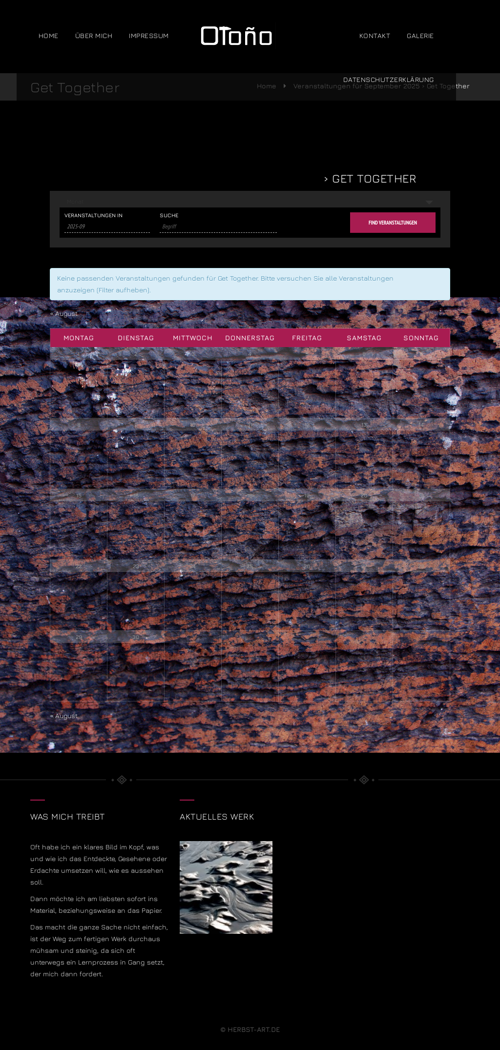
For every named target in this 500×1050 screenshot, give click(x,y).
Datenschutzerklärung (402, 80)
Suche (169, 215)
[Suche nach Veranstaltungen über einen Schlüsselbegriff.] (218, 226)
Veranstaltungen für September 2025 (202, 178)
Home (62, 36)
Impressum (163, 36)
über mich (107, 36)
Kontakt (388, 36)
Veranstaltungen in (93, 215)
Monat (75, 201)
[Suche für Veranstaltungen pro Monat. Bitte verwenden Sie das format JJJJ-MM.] (107, 226)
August (65, 313)
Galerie (434, 36)
